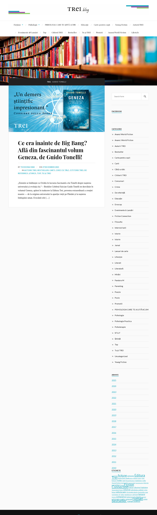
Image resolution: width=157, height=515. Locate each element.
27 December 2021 (50, 167)
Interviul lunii (120, 228)
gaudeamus (138, 480)
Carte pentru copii (102, 24)
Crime (117, 187)
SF (119, 494)
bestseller (119, 501)
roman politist (133, 501)
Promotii (118, 303)
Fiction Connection (123, 216)
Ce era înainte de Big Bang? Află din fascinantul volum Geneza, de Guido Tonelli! (52, 150)
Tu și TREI (86, 32)
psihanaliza (121, 496)
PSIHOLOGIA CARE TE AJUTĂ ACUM (60, 24)
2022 (114, 397)
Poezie (118, 292)
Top (44, 32)
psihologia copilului (137, 490)
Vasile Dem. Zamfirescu (125, 478)
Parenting (119, 286)
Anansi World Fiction (117, 32)
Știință (32, 173)
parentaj (143, 497)
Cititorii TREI (57, 32)
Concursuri (119, 181)
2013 (114, 450)
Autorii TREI (138, 24)
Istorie (117, 233)
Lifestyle (135, 32)
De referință (120, 192)
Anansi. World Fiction (124, 140)
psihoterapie (121, 492)
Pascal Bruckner (130, 480)
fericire (114, 497)
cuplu (144, 481)
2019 (114, 415)
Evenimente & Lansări (28, 32)
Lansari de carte (121, 251)
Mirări (117, 274)
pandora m (128, 494)
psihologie (130, 476)
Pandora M (119, 280)
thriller (119, 481)
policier (131, 488)
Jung (124, 481)
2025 (114, 380)
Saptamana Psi (131, 497)
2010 (114, 468)
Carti (52, 170)
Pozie (117, 298)
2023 (114, 392)
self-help (135, 494)
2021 (114, 403)
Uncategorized (121, 356)
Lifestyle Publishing (141, 488)
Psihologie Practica (123, 321)
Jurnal (117, 245)
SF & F (117, 333)
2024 (114, 386)
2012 (114, 456)
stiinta (135, 478)
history (139, 478)
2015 (114, 438)
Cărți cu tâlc (62, 170)
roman (138, 498)
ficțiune (122, 475)
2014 (114, 444)
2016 (114, 432)
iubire (122, 494)
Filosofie (118, 222)
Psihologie (33, 24)
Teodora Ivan (28, 167)
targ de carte (139, 483)
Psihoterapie (120, 327)
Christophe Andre (132, 492)
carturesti (129, 499)
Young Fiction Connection (120, 483)
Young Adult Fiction (117, 490)
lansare (141, 494)
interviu (146, 483)
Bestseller (72, 32)
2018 (114, 421)
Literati (118, 263)
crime (145, 499)
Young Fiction (121, 24)
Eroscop (118, 204)
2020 (114, 409)
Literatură (119, 268)
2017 (114, 427)
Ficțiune (17, 24)
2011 (114, 462)
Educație (85, 24)
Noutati (99, 32)
